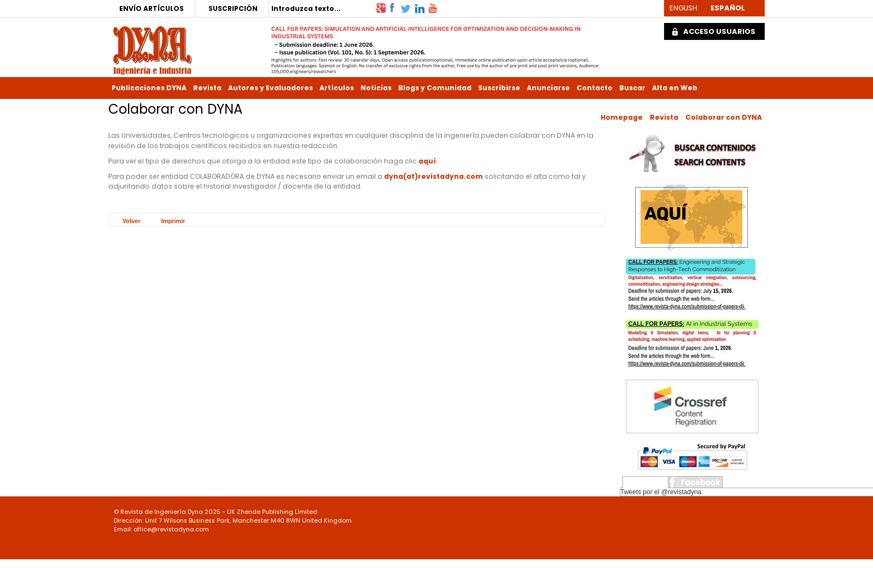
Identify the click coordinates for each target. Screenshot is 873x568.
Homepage (622, 117)
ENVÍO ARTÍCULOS (151, 8)
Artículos (336, 87)
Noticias (376, 87)
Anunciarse (548, 87)
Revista (207, 87)
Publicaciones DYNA (149, 87)
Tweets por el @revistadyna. (661, 492)
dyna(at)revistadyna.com (433, 176)
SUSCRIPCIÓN (233, 8)
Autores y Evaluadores (270, 87)
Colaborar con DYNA (723, 117)
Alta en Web (674, 87)
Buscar (632, 87)
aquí (427, 161)
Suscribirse (499, 87)
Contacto (595, 87)
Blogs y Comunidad (435, 87)
